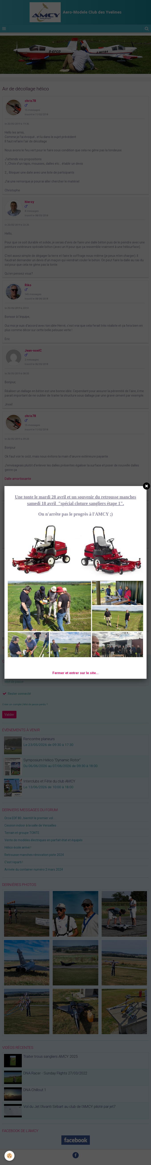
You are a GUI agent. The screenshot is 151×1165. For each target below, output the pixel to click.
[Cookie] (9, 1156)
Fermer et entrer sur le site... (75, 673)
